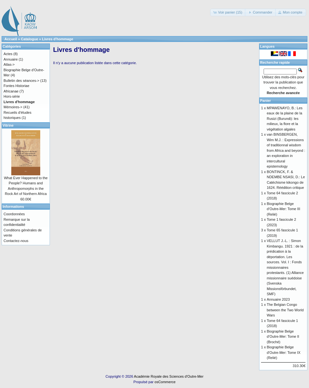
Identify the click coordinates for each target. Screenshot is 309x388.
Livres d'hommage (57, 39)
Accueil (11, 39)
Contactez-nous (16, 241)
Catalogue (29, 39)
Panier (265, 100)
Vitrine (8, 125)
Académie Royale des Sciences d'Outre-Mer (168, 376)
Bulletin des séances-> (21, 80)
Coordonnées (14, 214)
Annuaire (11, 59)
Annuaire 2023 (278, 299)
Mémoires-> (13, 107)
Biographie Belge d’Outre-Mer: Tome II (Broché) (283, 336)
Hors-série (12, 96)
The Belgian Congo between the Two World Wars (285, 310)
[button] (228, 12)
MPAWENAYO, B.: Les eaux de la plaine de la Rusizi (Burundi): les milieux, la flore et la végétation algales (285, 118)
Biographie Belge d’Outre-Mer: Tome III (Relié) (283, 209)
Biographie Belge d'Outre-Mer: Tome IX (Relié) (284, 352)
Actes (8, 54)
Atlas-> (9, 64)
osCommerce (164, 382)
